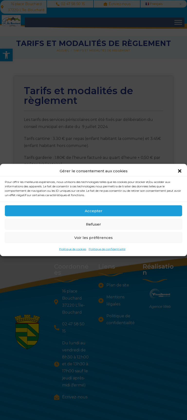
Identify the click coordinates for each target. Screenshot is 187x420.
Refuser (93, 226)
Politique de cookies (72, 251)
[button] (179, 172)
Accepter (94, 212)
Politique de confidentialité (107, 251)
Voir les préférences (93, 239)
